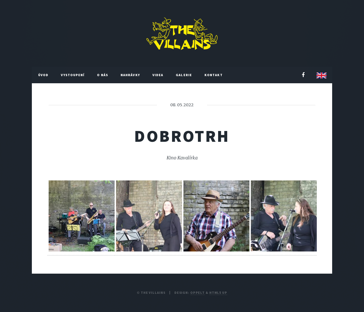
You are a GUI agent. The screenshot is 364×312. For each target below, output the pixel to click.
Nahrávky (130, 75)
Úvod (43, 75)
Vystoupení (72, 75)
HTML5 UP (218, 292)
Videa (158, 75)
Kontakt (213, 75)
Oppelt (197, 292)
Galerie (184, 75)
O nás (102, 75)
